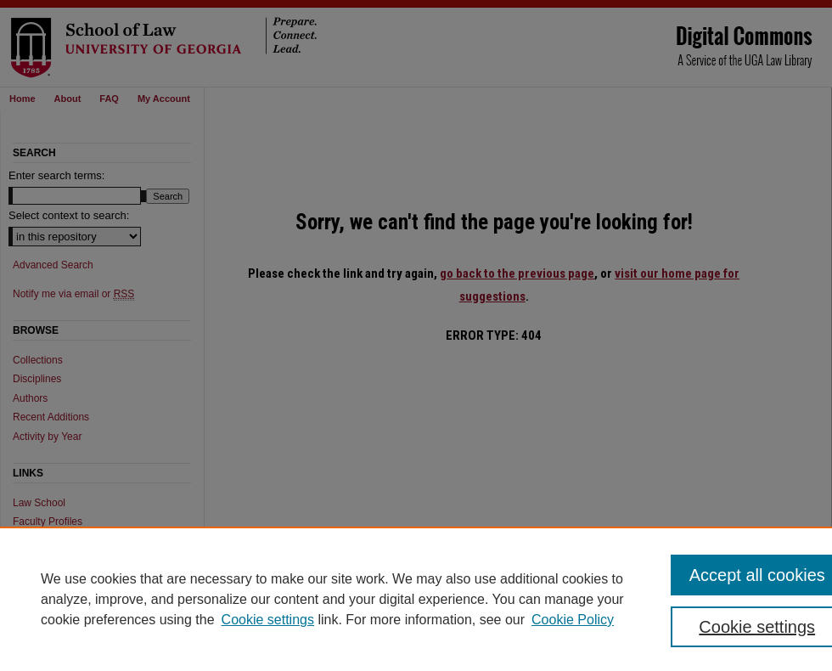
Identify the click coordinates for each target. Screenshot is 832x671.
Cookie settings (268, 619)
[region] (416, 599)
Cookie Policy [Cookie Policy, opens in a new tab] (572, 619)
